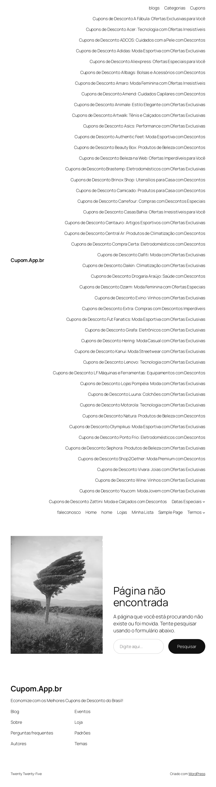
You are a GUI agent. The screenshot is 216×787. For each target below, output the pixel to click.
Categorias (174, 8)
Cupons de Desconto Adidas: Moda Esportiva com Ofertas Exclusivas (140, 51)
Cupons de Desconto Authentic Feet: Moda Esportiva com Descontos (140, 136)
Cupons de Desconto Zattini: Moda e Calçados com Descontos (108, 501)
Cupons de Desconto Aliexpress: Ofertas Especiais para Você (147, 61)
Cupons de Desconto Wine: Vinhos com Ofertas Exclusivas (150, 480)
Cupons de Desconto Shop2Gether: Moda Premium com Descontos (141, 458)
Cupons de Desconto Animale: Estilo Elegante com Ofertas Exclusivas (139, 104)
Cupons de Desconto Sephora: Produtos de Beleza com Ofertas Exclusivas (135, 448)
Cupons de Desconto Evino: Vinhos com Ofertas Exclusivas (150, 298)
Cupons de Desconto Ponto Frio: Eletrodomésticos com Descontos (142, 437)
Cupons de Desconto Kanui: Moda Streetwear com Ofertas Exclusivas (140, 351)
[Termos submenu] (204, 512)
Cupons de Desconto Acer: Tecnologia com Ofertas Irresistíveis (145, 29)
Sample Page (170, 512)
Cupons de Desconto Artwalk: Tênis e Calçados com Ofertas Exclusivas (138, 115)
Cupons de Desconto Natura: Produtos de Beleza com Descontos (144, 416)
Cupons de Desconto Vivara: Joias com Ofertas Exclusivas (151, 469)
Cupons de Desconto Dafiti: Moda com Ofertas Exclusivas (151, 255)
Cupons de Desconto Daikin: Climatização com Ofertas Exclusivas (144, 265)
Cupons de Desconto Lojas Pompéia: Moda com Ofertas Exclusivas (142, 383)
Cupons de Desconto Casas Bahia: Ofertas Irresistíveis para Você (144, 212)
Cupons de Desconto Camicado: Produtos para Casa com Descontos (140, 190)
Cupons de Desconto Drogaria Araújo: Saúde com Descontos (148, 276)
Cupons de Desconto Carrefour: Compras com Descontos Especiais (141, 201)
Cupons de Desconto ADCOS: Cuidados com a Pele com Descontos (142, 40)
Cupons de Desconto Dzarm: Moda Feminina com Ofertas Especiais (142, 287)
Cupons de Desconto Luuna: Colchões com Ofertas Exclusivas (146, 394)
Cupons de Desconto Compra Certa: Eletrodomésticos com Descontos (138, 244)
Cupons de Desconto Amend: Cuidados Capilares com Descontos (143, 94)
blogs (154, 8)
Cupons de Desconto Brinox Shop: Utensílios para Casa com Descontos (138, 180)
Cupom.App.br (27, 260)
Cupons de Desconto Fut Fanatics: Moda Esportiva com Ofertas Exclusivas (135, 319)
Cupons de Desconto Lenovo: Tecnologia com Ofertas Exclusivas (144, 362)
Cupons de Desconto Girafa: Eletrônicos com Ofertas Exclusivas (145, 330)
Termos (194, 512)
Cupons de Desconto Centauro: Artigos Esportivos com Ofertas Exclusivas (135, 222)
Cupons (197, 8)
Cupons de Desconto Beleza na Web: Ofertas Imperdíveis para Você (142, 158)
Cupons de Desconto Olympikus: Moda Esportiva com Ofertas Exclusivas (137, 426)
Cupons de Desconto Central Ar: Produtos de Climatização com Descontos (134, 233)
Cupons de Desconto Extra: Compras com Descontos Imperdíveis (143, 308)
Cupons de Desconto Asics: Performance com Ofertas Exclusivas (144, 126)
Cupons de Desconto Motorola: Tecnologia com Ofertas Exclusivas (142, 405)
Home (91, 512)
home (106, 512)
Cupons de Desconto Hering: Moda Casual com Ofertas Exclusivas (143, 340)
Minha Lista (142, 512)
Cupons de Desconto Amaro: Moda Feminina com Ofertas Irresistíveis (140, 83)
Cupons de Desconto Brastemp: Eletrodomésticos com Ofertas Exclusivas (135, 169)
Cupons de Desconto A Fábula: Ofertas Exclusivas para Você (149, 18)
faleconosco (69, 512)
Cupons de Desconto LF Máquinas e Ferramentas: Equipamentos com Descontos (129, 373)
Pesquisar (186, 646)
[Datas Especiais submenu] (204, 501)
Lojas (122, 512)
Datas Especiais (187, 501)
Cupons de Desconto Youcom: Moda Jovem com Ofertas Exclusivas (142, 491)
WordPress (196, 773)
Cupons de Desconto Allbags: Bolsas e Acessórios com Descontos (142, 72)
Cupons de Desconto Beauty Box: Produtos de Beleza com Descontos (139, 147)
